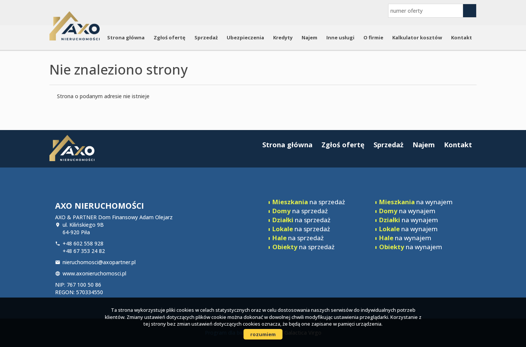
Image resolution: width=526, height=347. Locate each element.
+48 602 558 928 (83, 243)
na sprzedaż (308, 201)
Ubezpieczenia (245, 37)
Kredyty (283, 37)
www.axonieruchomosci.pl (94, 273)
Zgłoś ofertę (169, 37)
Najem (309, 37)
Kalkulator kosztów (417, 37)
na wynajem (416, 201)
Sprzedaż (206, 37)
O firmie (373, 37)
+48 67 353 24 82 (84, 250)
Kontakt (461, 37)
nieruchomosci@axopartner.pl (99, 262)
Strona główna (126, 37)
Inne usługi (340, 37)
